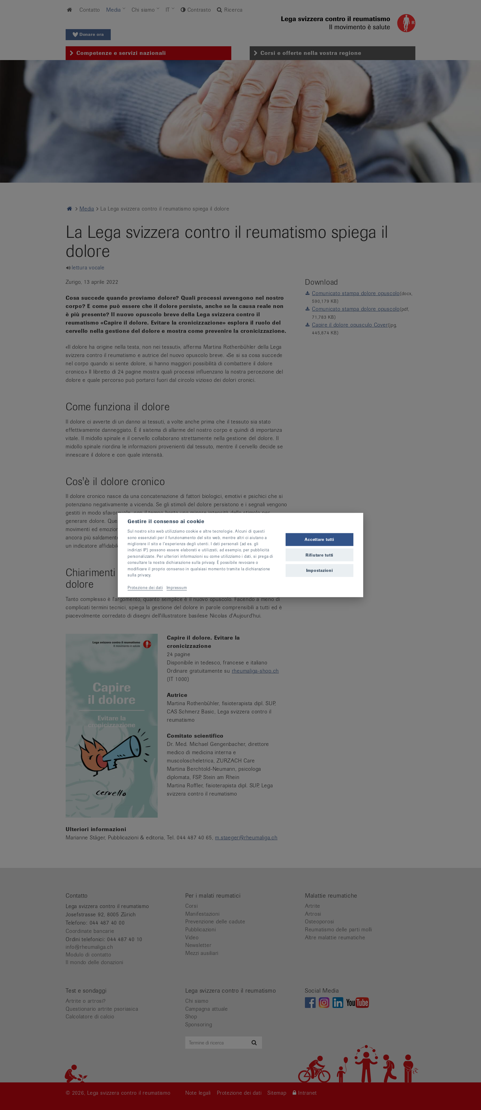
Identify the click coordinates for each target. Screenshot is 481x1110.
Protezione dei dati (145, 587)
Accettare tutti (319, 539)
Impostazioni (319, 570)
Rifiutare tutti (319, 554)
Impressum (177, 587)
